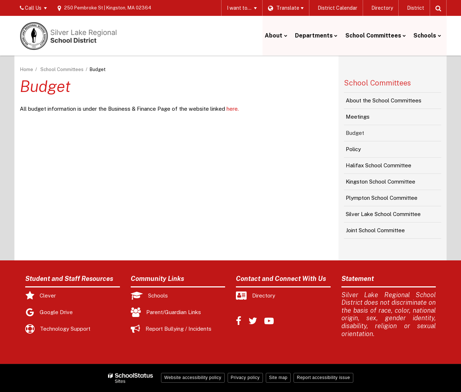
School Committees (62, 69)
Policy (363, 151)
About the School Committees (383, 100)
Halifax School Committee (378, 165)
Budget (355, 133)
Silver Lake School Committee (383, 214)
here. (233, 109)
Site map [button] (278, 377)
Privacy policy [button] (245, 377)
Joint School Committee (375, 230)
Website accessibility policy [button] (192, 377)
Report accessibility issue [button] (323, 377)
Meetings (368, 118)
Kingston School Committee (380, 182)
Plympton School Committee (381, 198)
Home (26, 69)
